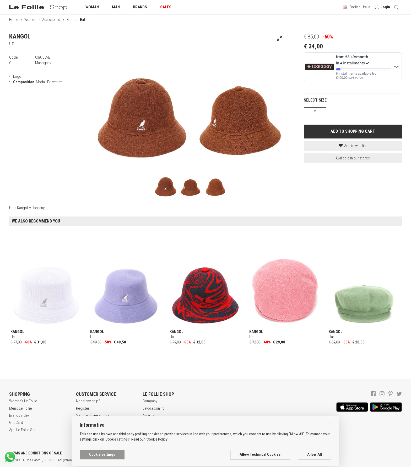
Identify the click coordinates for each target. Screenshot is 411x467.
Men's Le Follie (20, 408)
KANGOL (19, 36)
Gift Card (16, 422)
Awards (148, 415)
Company (150, 401)
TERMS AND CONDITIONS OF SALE (35, 453)
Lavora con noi (154, 408)
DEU (192, 460)
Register (82, 408)
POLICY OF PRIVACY (92, 453)
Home (13, 20)
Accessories (51, 20)
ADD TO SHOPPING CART (353, 131)
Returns (82, 429)
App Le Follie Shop (24, 429)
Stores (148, 422)
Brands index (19, 415)
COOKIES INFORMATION (141, 453)
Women (30, 20)
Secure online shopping (94, 415)
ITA (180, 460)
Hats (70, 20)
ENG (186, 460)
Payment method (89, 422)
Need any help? (88, 401)
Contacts (150, 429)
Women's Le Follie (23, 401)
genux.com (168, 460)
